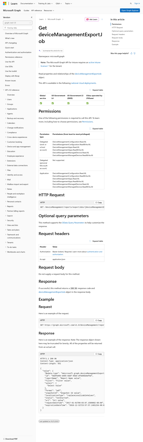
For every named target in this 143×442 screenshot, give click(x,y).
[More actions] (102, 19)
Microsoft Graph (54, 19)
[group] (71, 207)
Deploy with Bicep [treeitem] (12, 76)
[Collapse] (31, 17)
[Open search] (130, 3)
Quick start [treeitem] (9, 47)
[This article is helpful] (131, 53)
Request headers (118, 34)
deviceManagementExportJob (88, 73)
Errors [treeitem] (7, 85)
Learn (41, 19)
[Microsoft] (4, 3)
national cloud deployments (83, 83)
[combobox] (17, 23)
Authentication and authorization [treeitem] (18, 52)
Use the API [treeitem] (9, 61)
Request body (117, 37)
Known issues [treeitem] (10, 80)
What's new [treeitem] (9, 38)
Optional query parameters (122, 31)
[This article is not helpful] (134, 53)
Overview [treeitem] (11, 94)
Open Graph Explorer (130, 10)
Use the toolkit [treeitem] (11, 71)
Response (115, 41)
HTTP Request (117, 27)
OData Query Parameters (73, 222)
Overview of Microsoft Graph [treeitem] (16, 33)
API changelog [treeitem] (11, 43)
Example (115, 44)
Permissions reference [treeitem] (13, 57)
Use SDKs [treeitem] (9, 66)
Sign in (137, 3)
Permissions (87, 121)
